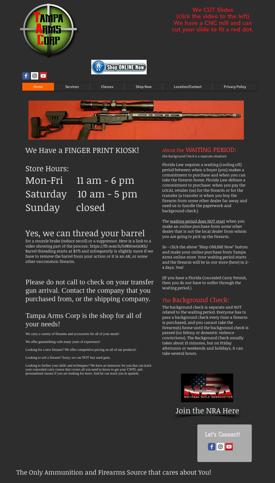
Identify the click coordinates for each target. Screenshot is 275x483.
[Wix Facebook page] (26, 76)
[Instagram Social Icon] (34, 76)
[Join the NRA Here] (207, 410)
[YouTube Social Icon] (43, 76)
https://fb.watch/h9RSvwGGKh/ (119, 246)
